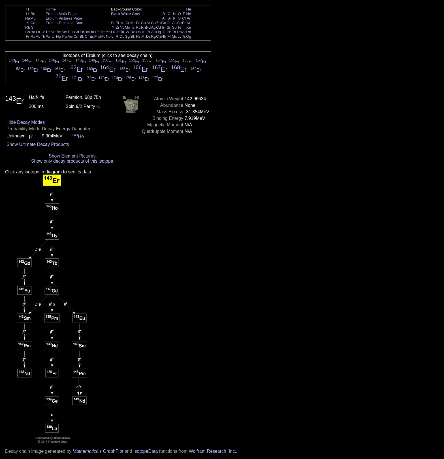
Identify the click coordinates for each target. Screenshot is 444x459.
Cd (158, 27)
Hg (158, 32)
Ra (33, 36)
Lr (113, 36)
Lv (180, 36)
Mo (127, 27)
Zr (117, 27)
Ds (148, 36)
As (174, 23)
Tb (82, 32)
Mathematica (85, 451)
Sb (174, 27)
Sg (127, 36)
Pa (48, 36)
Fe (138, 23)
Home (51, 9)
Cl (184, 18)
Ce (42, 32)
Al (163, 18)
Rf (117, 36)
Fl (168, 36)
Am (70, 36)
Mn (133, 23)
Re (133, 32)
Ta (122, 32)
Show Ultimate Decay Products (38, 144)
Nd (53, 32)
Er (97, 32)
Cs (27, 32)
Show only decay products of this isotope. (72, 161)
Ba (33, 32)
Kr (188, 23)
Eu (70, 32)
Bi (174, 32)
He (188, 9)
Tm (102, 32)
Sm (64, 32)
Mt (143, 36)
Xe (188, 27)
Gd (76, 32)
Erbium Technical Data (64, 23)
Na (27, 18)
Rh (143, 27)
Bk (82, 36)
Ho (91, 32)
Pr (48, 32)
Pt (148, 32)
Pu (64, 36)
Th (43, 36)
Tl (163, 32)
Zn (158, 23)
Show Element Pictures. (73, 156)
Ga (163, 23)
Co (143, 23)
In (163, 27)
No (108, 36)
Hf (117, 32)
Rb (27, 27)
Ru (138, 27)
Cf (86, 36)
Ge (169, 23)
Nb (122, 27)
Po (179, 32)
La (38, 32)
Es (91, 36)
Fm (97, 36)
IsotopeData (145, 451)
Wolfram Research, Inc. (212, 451)
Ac (38, 36)
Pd (148, 27)
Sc (113, 23)
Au (153, 32)
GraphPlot (113, 451)
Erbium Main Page (61, 14)
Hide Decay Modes (26, 122)
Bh (133, 36)
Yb (108, 32)
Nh (163, 36)
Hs (138, 36)
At (184, 32)
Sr (33, 27)
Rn (188, 32)
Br (184, 23)
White (126, 14)
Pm (58, 32)
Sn (169, 27)
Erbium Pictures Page (64, 18)
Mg (33, 18)
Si (169, 18)
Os (138, 32)
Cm (77, 36)
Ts (184, 36)
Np (58, 36)
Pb (169, 32)
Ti (117, 23)
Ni (148, 23)
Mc (174, 36)
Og (188, 36)
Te (180, 27)
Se (179, 23)
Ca (33, 23)
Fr (27, 36)
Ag (153, 27)
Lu (113, 32)
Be (33, 14)
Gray (136, 14)
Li (27, 14)
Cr (127, 23)
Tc (133, 27)
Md (103, 36)
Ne (188, 14)
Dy (86, 32)
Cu (153, 23)
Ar (188, 18)
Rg (153, 36)
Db (122, 36)
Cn (158, 36)
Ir (143, 32)
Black (115, 14)
